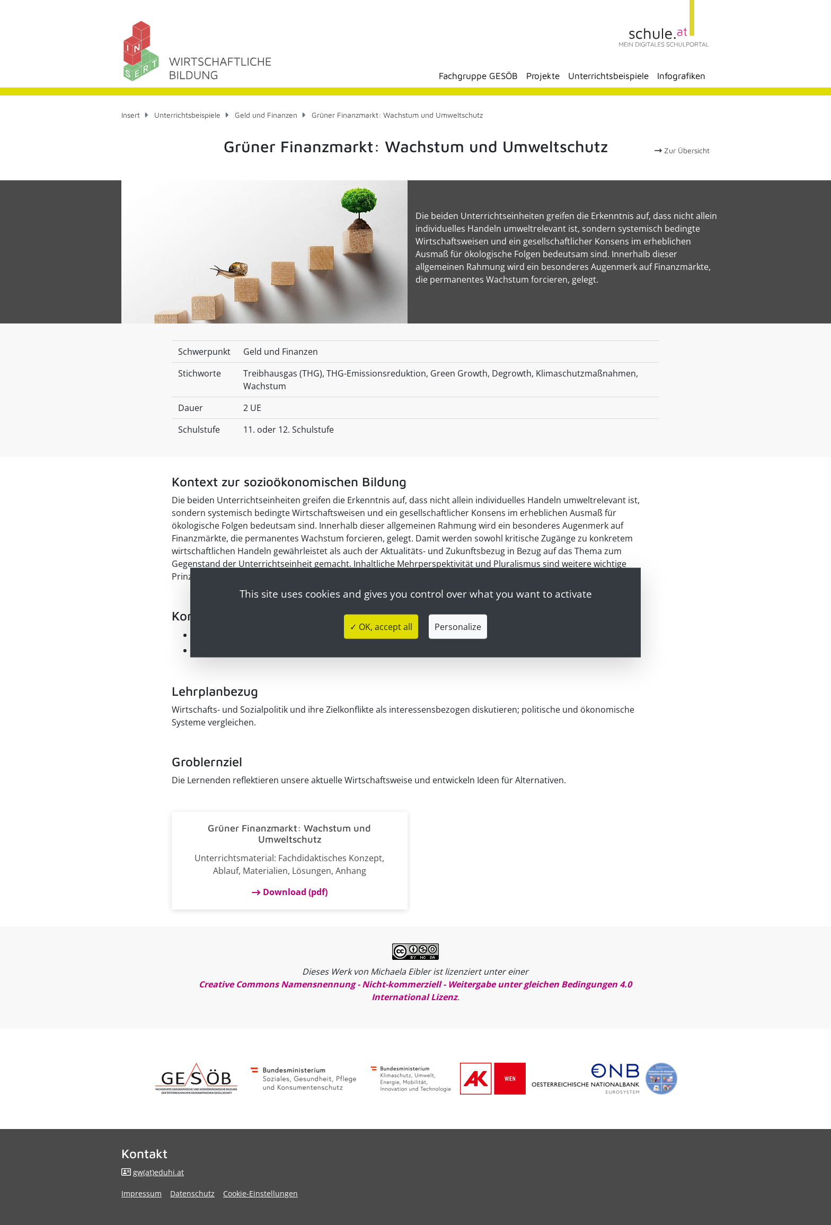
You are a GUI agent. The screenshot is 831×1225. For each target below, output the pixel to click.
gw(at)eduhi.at (158, 1172)
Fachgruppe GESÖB (478, 76)
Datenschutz (192, 1193)
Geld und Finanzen (266, 114)
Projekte (543, 76)
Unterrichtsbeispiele (608, 76)
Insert (130, 114)
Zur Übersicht (682, 150)
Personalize (458, 626)
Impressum (141, 1193)
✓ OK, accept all (381, 626)
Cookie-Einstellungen (260, 1193)
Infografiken (681, 76)
